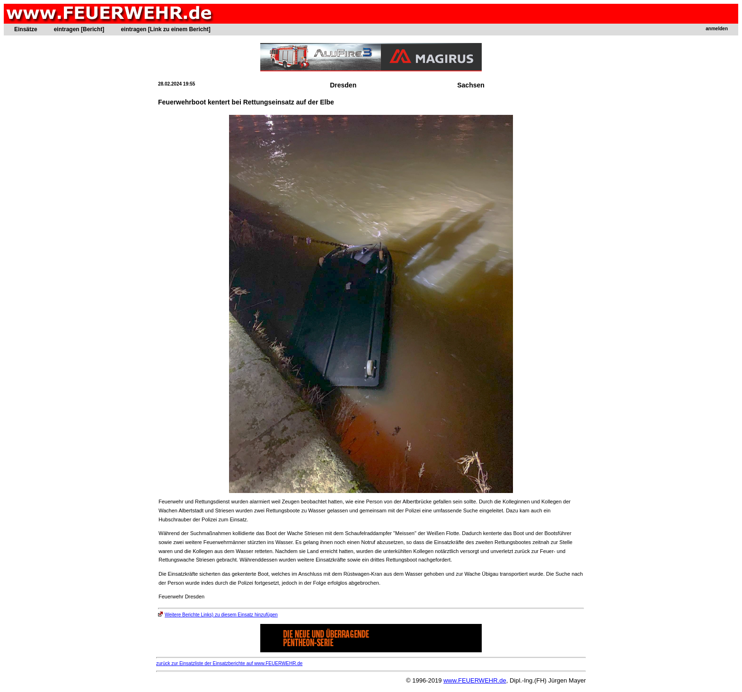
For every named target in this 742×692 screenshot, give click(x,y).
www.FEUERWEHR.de (474, 680)
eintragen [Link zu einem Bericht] (165, 29)
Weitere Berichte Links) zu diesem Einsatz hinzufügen (218, 614)
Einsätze (25, 29)
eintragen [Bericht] (79, 29)
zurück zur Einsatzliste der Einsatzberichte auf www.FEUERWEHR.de (229, 663)
